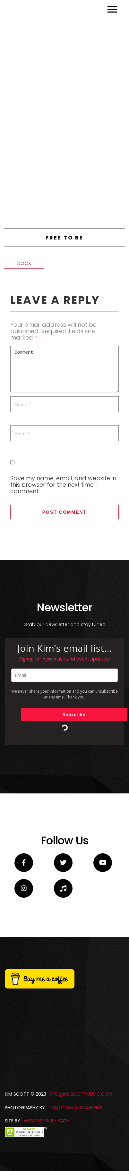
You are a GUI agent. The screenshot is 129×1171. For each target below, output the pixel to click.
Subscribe (74, 851)
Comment (64, 505)
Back (24, 399)
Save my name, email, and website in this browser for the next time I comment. (63, 621)
